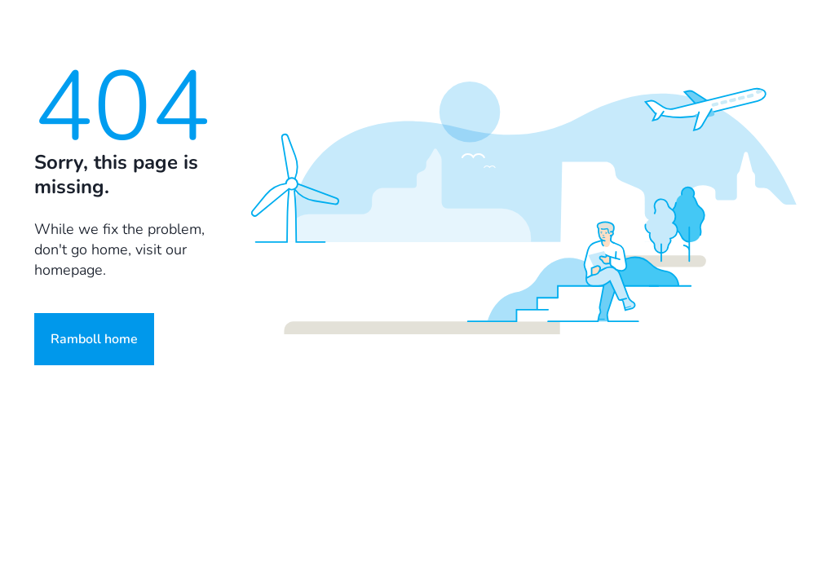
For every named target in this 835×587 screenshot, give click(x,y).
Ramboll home (94, 339)
